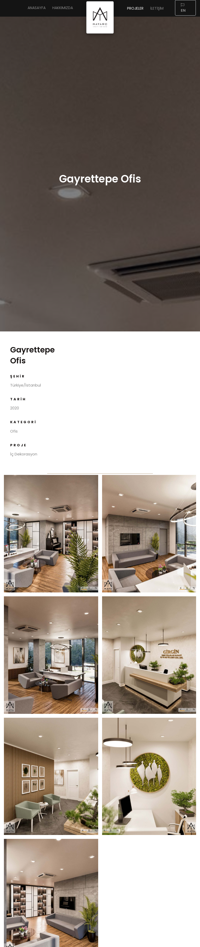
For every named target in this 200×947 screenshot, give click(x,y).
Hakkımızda (62, 7)
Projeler (135, 8)
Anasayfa (37, 7)
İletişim (157, 8)
